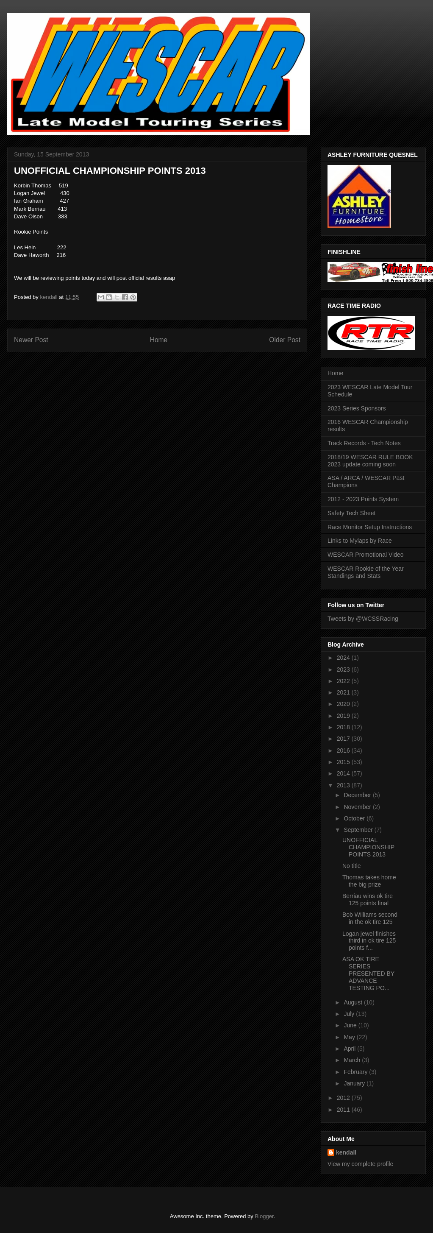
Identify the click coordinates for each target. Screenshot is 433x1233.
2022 (344, 681)
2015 (344, 762)
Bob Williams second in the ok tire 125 (369, 918)
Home (159, 339)
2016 (344, 750)
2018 (344, 727)
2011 (344, 1109)
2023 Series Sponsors (357, 408)
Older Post (284, 339)
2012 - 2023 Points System (363, 499)
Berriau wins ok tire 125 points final (367, 900)
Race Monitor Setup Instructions (370, 527)
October (355, 818)
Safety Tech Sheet (351, 513)
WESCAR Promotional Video (365, 554)
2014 (344, 773)
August (354, 1002)
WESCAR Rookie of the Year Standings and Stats (366, 572)
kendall (346, 1152)
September (359, 829)
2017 (344, 738)
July (350, 1013)
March (353, 1060)
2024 (344, 657)
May (350, 1037)
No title (351, 865)
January (355, 1083)
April (350, 1048)
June (351, 1025)
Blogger (264, 1216)
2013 (344, 785)
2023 (344, 669)
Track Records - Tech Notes (364, 443)
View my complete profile (360, 1163)
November (358, 806)
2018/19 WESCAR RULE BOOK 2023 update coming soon (370, 461)
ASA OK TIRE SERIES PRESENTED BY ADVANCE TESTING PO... (368, 973)
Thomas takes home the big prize (369, 881)
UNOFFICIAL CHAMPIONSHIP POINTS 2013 (368, 847)
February (356, 1071)
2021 (344, 692)
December (358, 795)
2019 (344, 715)
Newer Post (31, 339)
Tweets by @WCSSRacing (363, 618)
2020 (344, 703)
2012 (344, 1097)
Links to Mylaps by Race (360, 540)
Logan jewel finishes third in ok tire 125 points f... (369, 940)
